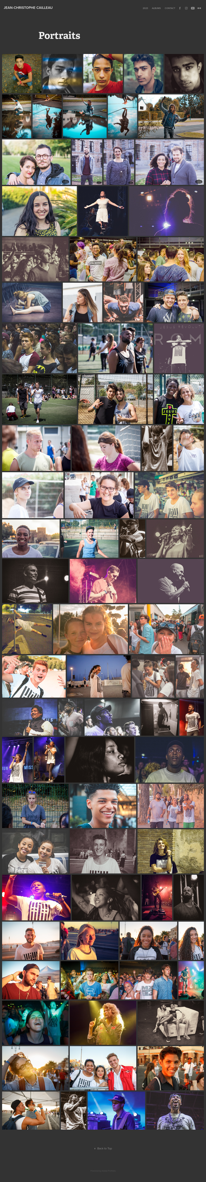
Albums (156, 8)
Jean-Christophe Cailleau (28, 7)
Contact (170, 8)
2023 (145, 8)
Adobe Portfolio (109, 1170)
